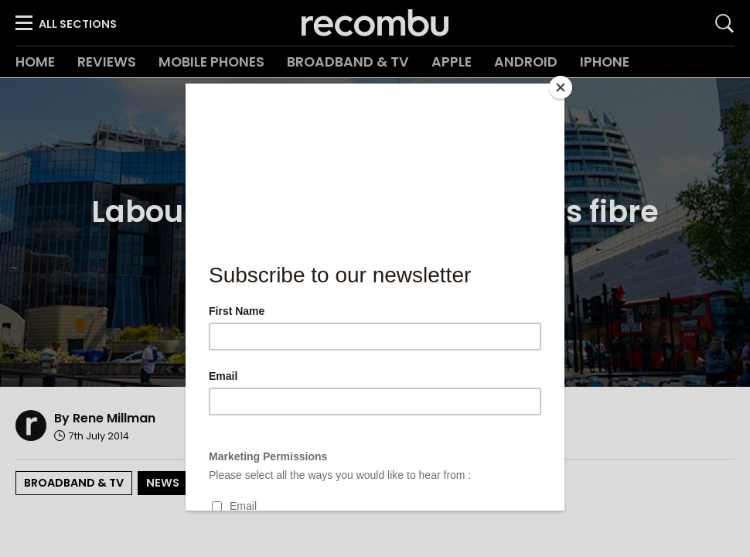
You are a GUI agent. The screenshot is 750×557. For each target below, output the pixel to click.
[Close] (560, 87)
